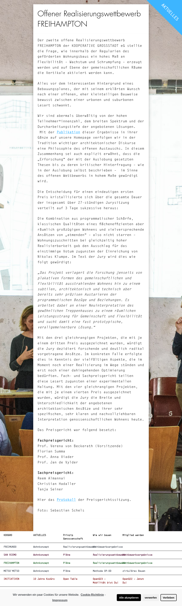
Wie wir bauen (102, 535)
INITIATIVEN (11, 578)
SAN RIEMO (10, 554)
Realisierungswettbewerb (76, 546)
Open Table (70, 578)
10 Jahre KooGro (44, 578)
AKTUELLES (170, 12)
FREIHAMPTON (11, 562)
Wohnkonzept (41, 546)
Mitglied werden (133, 535)
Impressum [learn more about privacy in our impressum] (59, 600)
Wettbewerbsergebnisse (106, 546)
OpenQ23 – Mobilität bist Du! (105, 580)
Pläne (66, 554)
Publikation (68, 132)
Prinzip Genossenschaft (73, 537)
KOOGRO (8, 535)
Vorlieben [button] (168, 597)
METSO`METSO (11, 570)
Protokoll (66, 500)
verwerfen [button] (151, 597)
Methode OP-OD (102, 570)
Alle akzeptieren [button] (129, 597)
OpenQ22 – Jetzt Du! (133, 580)
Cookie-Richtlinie (92, 594)
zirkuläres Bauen (133, 570)
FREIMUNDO (10, 546)
